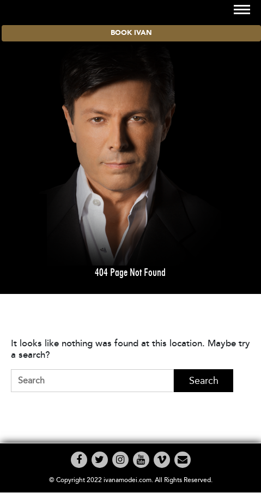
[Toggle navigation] (242, 9)
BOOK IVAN (131, 33)
